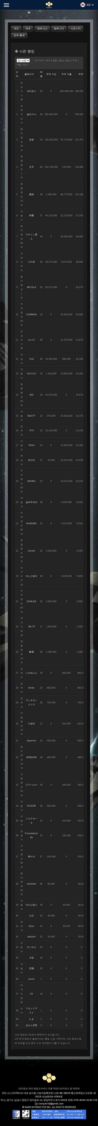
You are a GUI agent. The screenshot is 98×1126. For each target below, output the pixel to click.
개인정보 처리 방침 (28, 1088)
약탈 (19, 64)
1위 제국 (39, 60)
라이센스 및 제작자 (70, 1088)
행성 (61, 60)
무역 (75, 60)
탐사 (25, 64)
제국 (48, 60)
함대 (68, 60)
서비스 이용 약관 (49, 1088)
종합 (54, 60)
